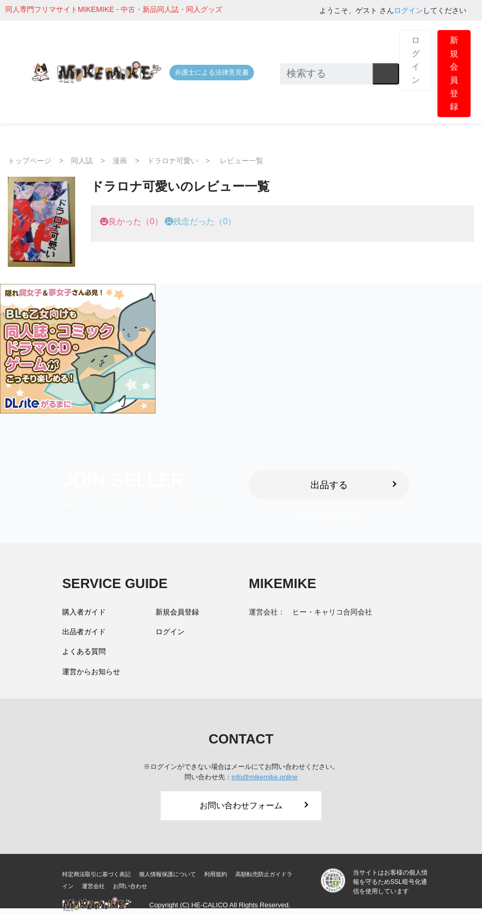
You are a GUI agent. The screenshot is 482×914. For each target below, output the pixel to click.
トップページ (29, 160)
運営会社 (93, 886)
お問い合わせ (130, 886)
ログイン (408, 10)
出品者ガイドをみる (329, 514)
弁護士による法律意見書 (212, 72)
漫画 (119, 160)
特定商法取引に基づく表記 (96, 874)
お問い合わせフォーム (254, 805)
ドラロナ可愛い (172, 160)
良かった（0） (135, 221)
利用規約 (215, 874)
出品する (353, 485)
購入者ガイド (84, 612)
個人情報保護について (167, 874)
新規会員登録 (454, 73)
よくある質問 (84, 651)
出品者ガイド (84, 631)
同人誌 (82, 160)
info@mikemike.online (264, 777)
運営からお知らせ (91, 671)
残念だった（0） (204, 221)
